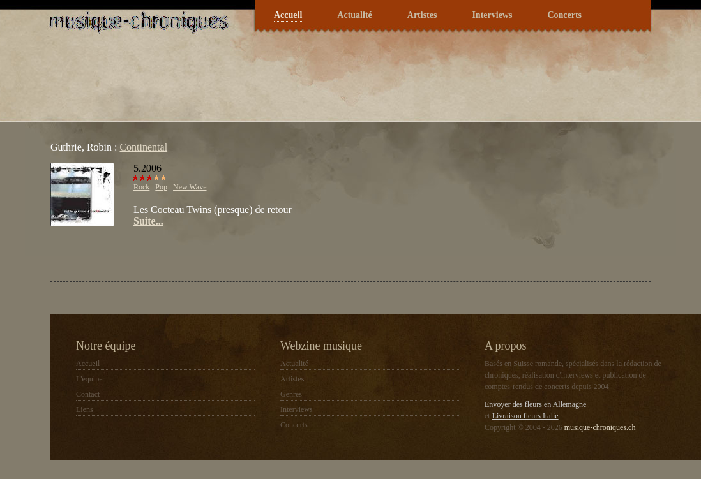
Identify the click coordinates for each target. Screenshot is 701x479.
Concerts (564, 15)
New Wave (189, 186)
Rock (141, 186)
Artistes (422, 15)
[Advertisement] (199, 252)
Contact (88, 394)
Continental (143, 147)
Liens (84, 409)
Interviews (492, 15)
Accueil (288, 15)
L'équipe (89, 378)
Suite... (148, 221)
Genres (291, 394)
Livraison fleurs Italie (525, 415)
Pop (161, 186)
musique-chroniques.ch (600, 427)
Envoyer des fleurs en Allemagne (535, 404)
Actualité (354, 15)
